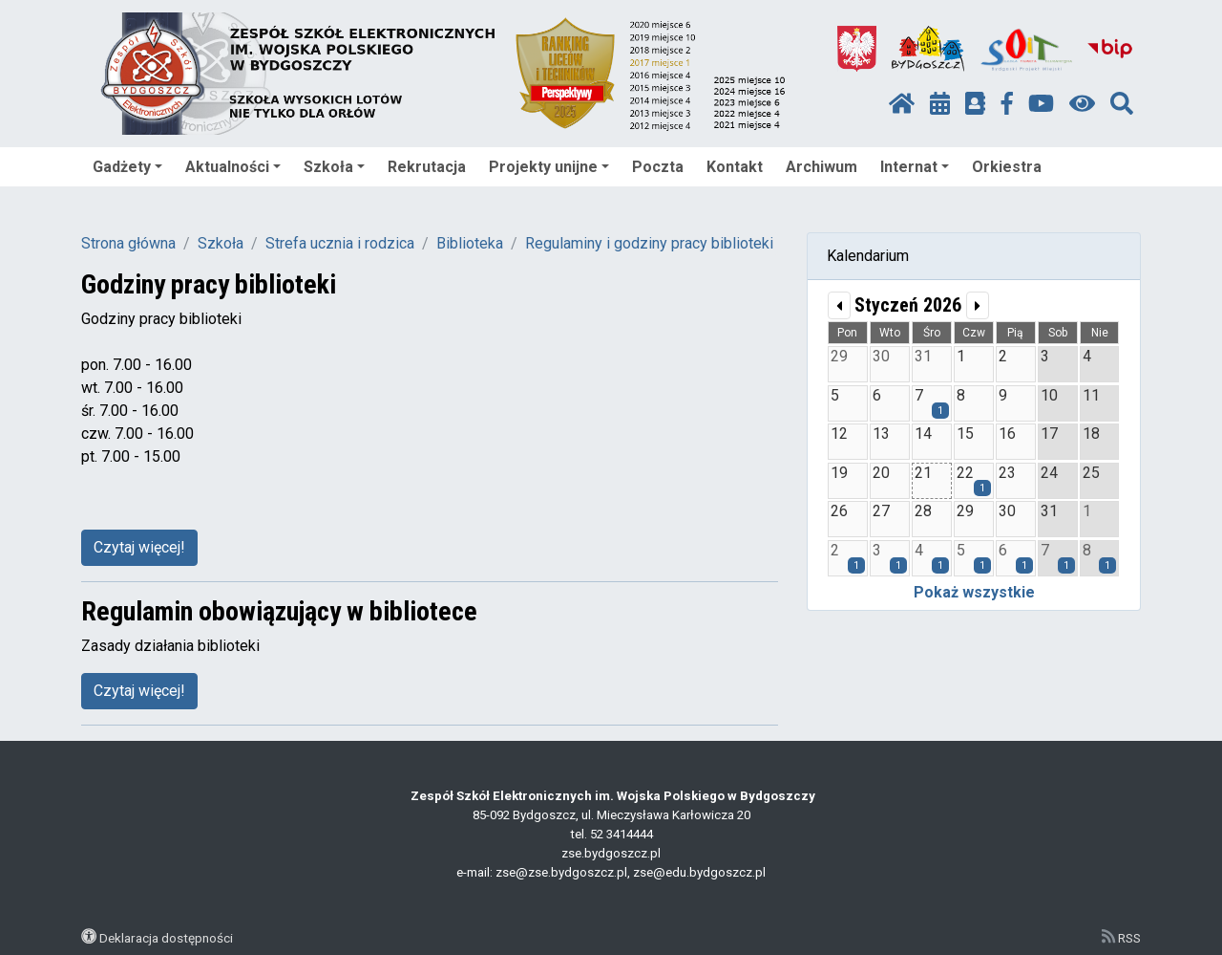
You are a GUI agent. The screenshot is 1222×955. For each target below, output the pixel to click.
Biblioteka (469, 243)
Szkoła (334, 167)
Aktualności (233, 167)
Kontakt (734, 167)
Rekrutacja (427, 167)
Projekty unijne (549, 167)
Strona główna (128, 243)
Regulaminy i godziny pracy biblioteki (649, 243)
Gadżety (127, 167)
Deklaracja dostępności (166, 937)
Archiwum (821, 167)
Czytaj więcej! (139, 547)
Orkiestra (1007, 167)
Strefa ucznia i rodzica (339, 243)
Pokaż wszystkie (974, 592)
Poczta (658, 167)
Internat (914, 167)
